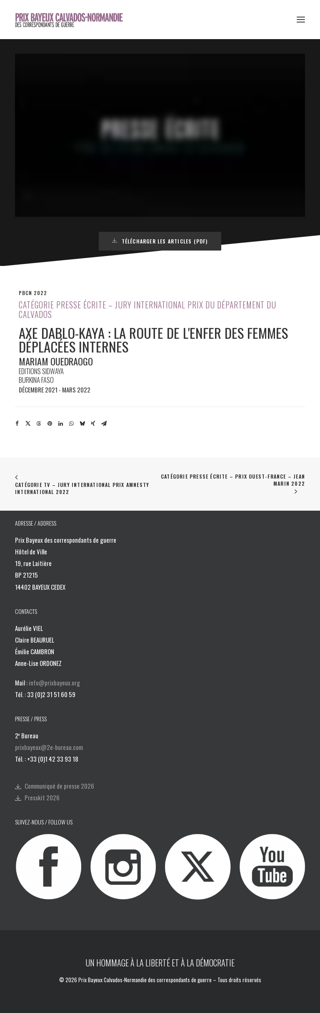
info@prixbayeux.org (54, 682)
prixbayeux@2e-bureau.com (49, 747)
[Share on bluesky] (82, 424)
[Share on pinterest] (50, 424)
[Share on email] (104, 424)
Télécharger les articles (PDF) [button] (160, 241)
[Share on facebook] (17, 424)
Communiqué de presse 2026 (59, 785)
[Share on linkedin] (60, 424)
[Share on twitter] (28, 424)
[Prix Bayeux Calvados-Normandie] (74, 19)
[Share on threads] (39, 424)
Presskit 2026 (42, 797)
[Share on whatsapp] (71, 424)
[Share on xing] (93, 424)
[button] (301, 19)
